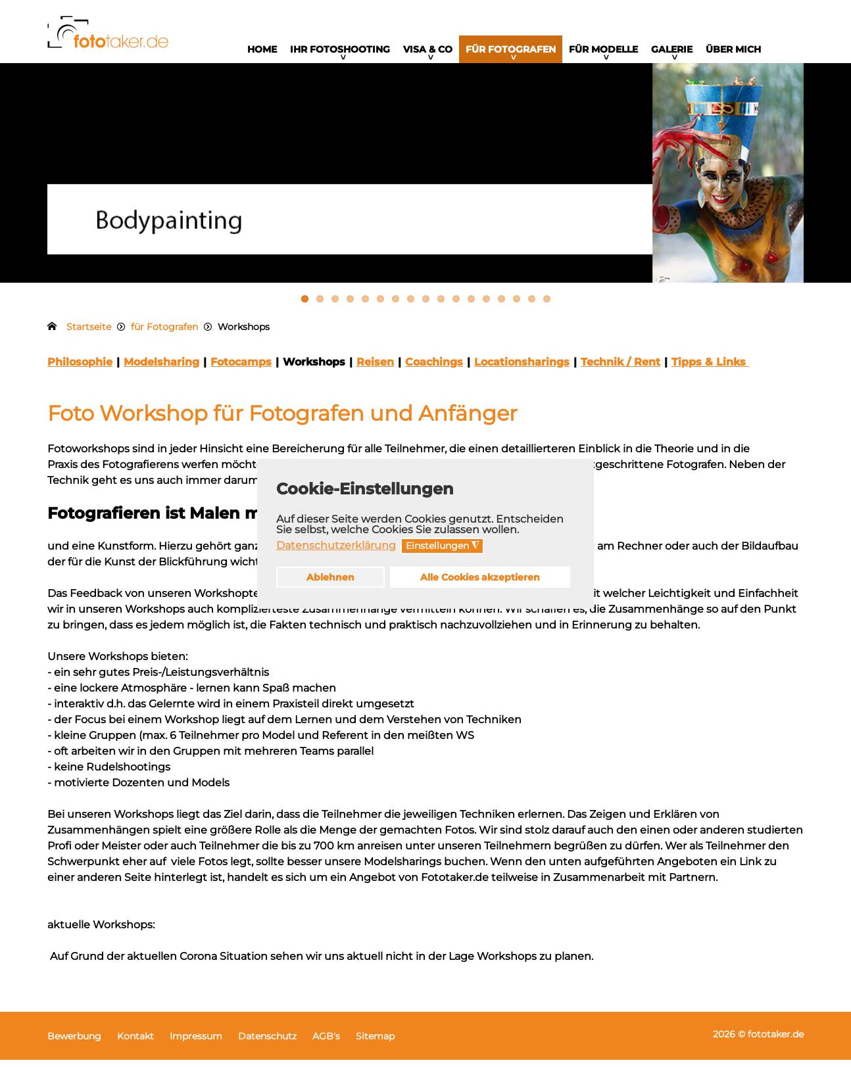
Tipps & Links (710, 369)
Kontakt (135, 1043)
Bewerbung (74, 1043)
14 (501, 306)
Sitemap (375, 1043)
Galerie (672, 49)
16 (531, 306)
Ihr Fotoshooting (340, 49)
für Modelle (603, 49)
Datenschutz (267, 1043)
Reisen (375, 369)
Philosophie (79, 369)
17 (546, 306)
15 (516, 306)
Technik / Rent (620, 369)
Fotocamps (241, 369)
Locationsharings (522, 369)
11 (456, 306)
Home (262, 49)
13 (486, 306)
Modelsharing (161, 369)
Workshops (314, 369)
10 (441, 306)
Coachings (434, 369)
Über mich (733, 49)
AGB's (326, 1043)
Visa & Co (427, 49)
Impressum (196, 1043)
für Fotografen (511, 49)
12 (471, 306)
